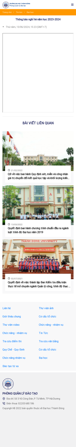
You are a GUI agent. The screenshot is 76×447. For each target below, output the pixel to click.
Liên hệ (6, 308)
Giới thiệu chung (11, 316)
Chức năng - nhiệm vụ (51, 324)
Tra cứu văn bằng (48, 341)
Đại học (43, 357)
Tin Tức (43, 333)
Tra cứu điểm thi (11, 341)
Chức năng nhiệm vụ (13, 357)
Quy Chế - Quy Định (13, 349)
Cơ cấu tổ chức (47, 316)
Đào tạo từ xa (10, 366)
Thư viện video (10, 324)
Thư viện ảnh (46, 308)
